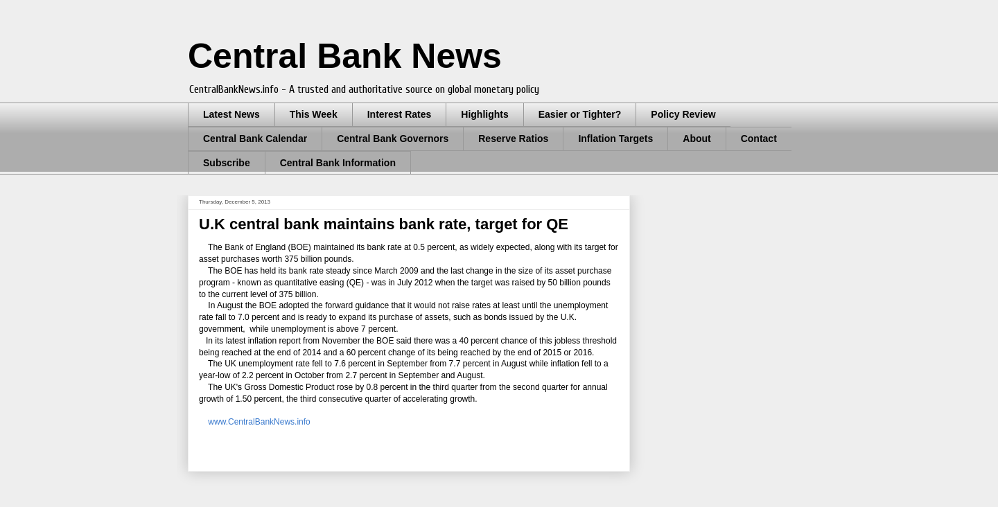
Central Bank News (345, 56)
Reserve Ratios (513, 138)
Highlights (484, 114)
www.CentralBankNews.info (259, 422)
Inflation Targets (615, 138)
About (696, 138)
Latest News (231, 114)
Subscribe (226, 162)
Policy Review (683, 114)
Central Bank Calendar (255, 138)
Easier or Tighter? (580, 114)
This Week (314, 114)
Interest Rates (399, 114)
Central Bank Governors (392, 138)
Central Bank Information (338, 162)
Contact (759, 138)
